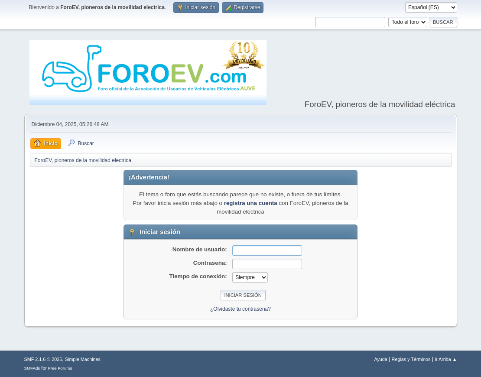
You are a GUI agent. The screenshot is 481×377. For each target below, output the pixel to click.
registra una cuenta (250, 203)
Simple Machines (83, 359)
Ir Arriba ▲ (446, 359)
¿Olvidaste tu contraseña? (240, 309)
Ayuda (380, 359)
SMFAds (32, 368)
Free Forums (60, 368)
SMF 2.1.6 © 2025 (43, 359)
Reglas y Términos (411, 359)
